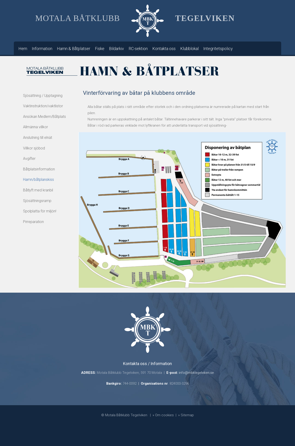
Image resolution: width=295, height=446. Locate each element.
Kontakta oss (164, 48)
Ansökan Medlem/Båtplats (44, 116)
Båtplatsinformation (39, 169)
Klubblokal (189, 48)
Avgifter (29, 158)
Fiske (99, 48)
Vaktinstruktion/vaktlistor (43, 106)
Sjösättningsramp (37, 201)
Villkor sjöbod (34, 148)
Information (42, 48)
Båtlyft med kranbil (38, 190)
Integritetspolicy (218, 48)
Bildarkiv (116, 48)
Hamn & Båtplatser (73, 48)
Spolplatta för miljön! (39, 211)
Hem (22, 48)
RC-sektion (138, 48)
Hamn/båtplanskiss (38, 179)
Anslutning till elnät (37, 137)
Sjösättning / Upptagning (42, 95)
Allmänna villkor (35, 127)
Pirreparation (33, 222)
